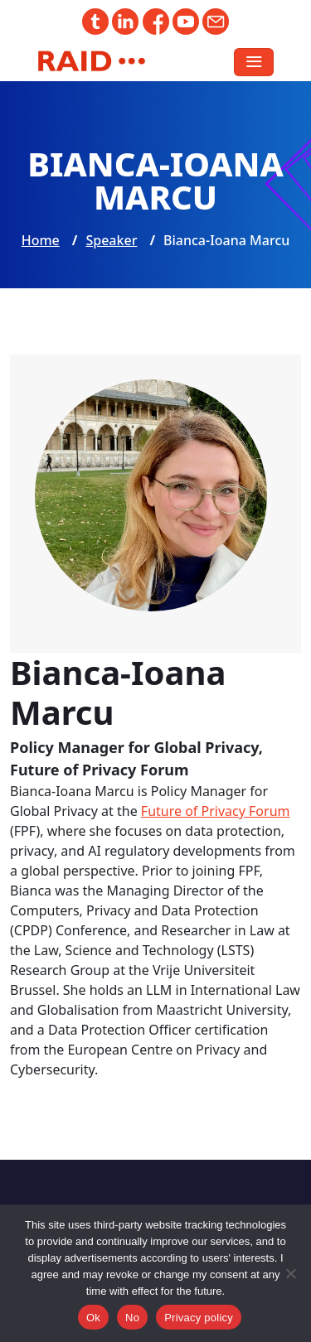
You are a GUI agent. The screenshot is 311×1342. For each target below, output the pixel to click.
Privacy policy (198, 1317)
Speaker (111, 240)
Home (41, 240)
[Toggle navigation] (254, 62)
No (132, 1317)
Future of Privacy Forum (215, 811)
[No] (290, 1273)
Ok (93, 1317)
